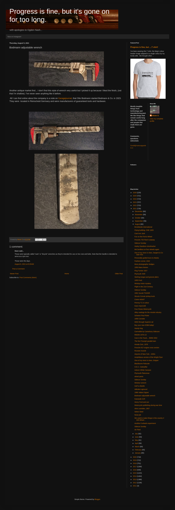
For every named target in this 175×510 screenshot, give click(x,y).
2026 (135, 193)
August (137, 224)
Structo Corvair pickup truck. (144, 296)
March (137, 447)
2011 (135, 486)
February (138, 450)
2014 (135, 476)
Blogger (97, 499)
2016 (135, 470)
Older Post (119, 274)
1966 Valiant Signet (141, 392)
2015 (135, 473)
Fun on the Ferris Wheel (143, 237)
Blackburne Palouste (142, 364)
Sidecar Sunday (140, 243)
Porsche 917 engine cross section (146, 348)
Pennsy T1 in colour (141, 303)
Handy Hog (138, 328)
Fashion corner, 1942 (142, 261)
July (136, 434)
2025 (135, 196)
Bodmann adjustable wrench (144, 396)
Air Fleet (137, 430)
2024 (135, 199)
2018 (135, 463)
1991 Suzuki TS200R (142, 293)
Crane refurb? (139, 299)
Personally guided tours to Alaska (146, 258)
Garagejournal (65, 98)
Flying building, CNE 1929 (144, 230)
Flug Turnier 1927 (140, 271)
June (137, 437)
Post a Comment (18, 269)
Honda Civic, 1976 (141, 344)
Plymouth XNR (139, 274)
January (138, 453)
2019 (135, 460)
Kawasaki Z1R (139, 399)
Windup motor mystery (142, 283)
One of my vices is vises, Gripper (146, 360)
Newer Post (14, 274)
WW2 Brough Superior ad (143, 322)
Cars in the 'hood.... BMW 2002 (145, 338)
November (139, 214)
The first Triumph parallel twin (145, 341)
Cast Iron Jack (139, 233)
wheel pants (138, 376)
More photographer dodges (144, 264)
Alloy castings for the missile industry (147, 312)
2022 (135, 205)
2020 (135, 457)
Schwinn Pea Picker (141, 315)
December (139, 211)
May (136, 440)
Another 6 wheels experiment (145, 423)
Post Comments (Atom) (28, 277)
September (139, 221)
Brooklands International (143, 227)
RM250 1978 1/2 (140, 335)
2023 (135, 202)
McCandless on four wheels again (146, 249)
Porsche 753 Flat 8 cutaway (144, 240)
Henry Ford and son (141, 402)
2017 (135, 466)
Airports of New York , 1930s (144, 354)
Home (66, 274)
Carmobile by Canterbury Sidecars (147, 331)
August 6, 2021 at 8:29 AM (24, 264)
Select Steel (138, 412)
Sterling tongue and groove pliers (146, 277)
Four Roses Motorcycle (142, 309)
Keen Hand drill (140, 306)
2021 (135, 208)
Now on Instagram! (14, 37)
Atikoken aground (140, 389)
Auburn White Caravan (142, 370)
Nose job (137, 415)
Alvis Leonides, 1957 (142, 408)
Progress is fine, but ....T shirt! (144, 47)
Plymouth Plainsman (142, 373)
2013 (135, 479)
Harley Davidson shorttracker (145, 246)
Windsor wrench (140, 383)
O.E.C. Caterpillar (140, 367)
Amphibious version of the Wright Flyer (148, 357)
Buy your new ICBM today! (144, 325)
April (137, 443)
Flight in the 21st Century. (143, 287)
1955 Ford (138, 280)
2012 (135, 483)
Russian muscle (140, 351)
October (138, 218)
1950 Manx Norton (141, 267)
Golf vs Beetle (139, 386)
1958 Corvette (139, 319)
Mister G (155, 115)
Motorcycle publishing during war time (148, 405)
